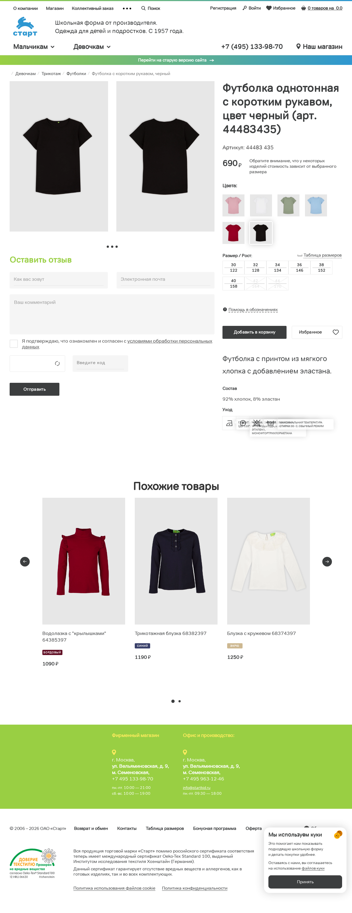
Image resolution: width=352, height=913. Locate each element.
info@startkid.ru (196, 787)
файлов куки (313, 882)
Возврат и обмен (91, 828)
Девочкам (92, 47)
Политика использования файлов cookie (114, 888)
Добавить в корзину (254, 332)
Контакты (126, 828)
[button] (173, 701)
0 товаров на (321, 8)
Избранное (280, 8)
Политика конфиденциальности (194, 888)
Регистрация (223, 8)
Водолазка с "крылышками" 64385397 (74, 636)
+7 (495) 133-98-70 (252, 46)
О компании (25, 8)
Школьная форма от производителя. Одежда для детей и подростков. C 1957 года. (119, 27)
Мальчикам (34, 47)
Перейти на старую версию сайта (172, 60)
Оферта (254, 828)
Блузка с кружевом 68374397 (261, 633)
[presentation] (25, 561)
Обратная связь (326, 828)
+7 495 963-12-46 (203, 779)
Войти (251, 8)
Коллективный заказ (92, 8)
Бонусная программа (214, 828)
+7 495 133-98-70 (132, 779)
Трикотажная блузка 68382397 (171, 633)
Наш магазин (319, 46)
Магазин (55, 8)
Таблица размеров (165, 828)
